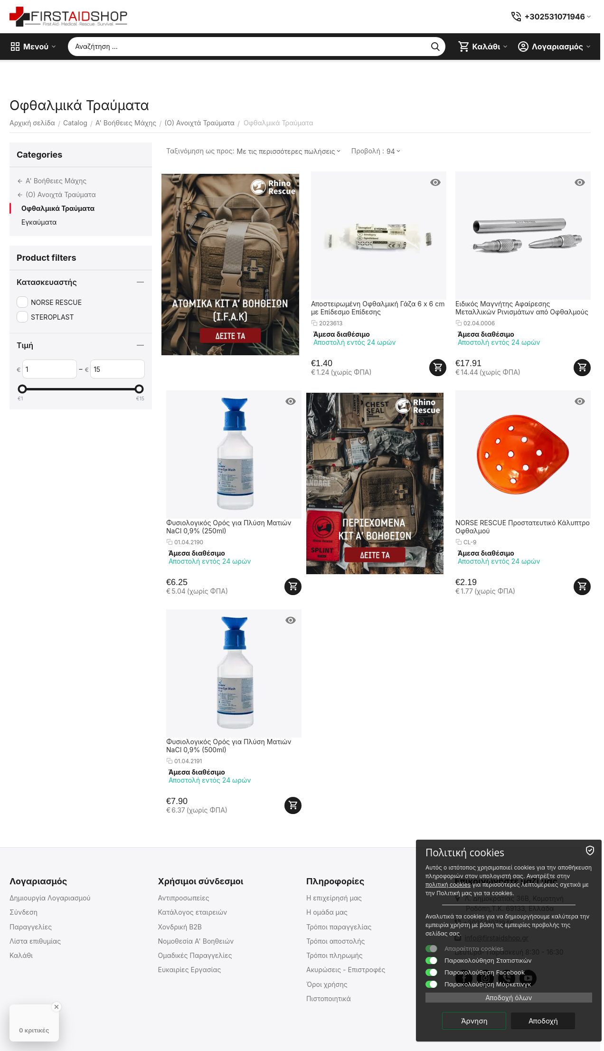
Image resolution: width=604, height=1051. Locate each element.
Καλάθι (21, 955)
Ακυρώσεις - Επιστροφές (346, 970)
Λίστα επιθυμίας (35, 941)
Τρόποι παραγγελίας (339, 927)
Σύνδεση (23, 912)
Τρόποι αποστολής (335, 941)
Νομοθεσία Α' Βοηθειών (196, 941)
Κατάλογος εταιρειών (192, 912)
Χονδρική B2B (180, 927)
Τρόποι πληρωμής (334, 955)
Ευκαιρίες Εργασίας (189, 970)
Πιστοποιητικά (328, 998)
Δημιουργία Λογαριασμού (50, 898)
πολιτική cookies (498, 884)
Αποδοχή (545, 1020)
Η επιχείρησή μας (334, 898)
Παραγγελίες (30, 927)
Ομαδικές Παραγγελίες (195, 955)
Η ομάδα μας (327, 912)
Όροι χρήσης (327, 984)
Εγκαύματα (39, 222)
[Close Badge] (56, 1007)
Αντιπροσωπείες (183, 898)
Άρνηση (477, 1020)
